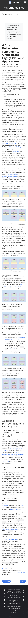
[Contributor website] (23, 590)
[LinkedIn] (4, 600)
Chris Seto (4, 569)
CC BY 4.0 (18, 593)
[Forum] (4, 593)
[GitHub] (23, 593)
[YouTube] (4, 590)
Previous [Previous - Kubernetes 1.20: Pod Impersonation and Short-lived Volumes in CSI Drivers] (6, 581)
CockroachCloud (21, 572)
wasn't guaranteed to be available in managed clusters (13, 454)
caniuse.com (5, 461)
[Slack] (23, 596)
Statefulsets (16, 151)
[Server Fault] (4, 596)
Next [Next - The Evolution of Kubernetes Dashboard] (23, 581)
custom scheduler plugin (11, 539)
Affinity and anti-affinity (14, 147)
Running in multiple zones (9, 143)
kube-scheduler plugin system (10, 529)
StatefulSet (13, 349)
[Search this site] (10, 14)
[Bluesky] (4, 603)
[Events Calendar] (23, 600)
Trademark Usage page (14, 608)
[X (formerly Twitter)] (4, 606)
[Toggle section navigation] (19, 14)
